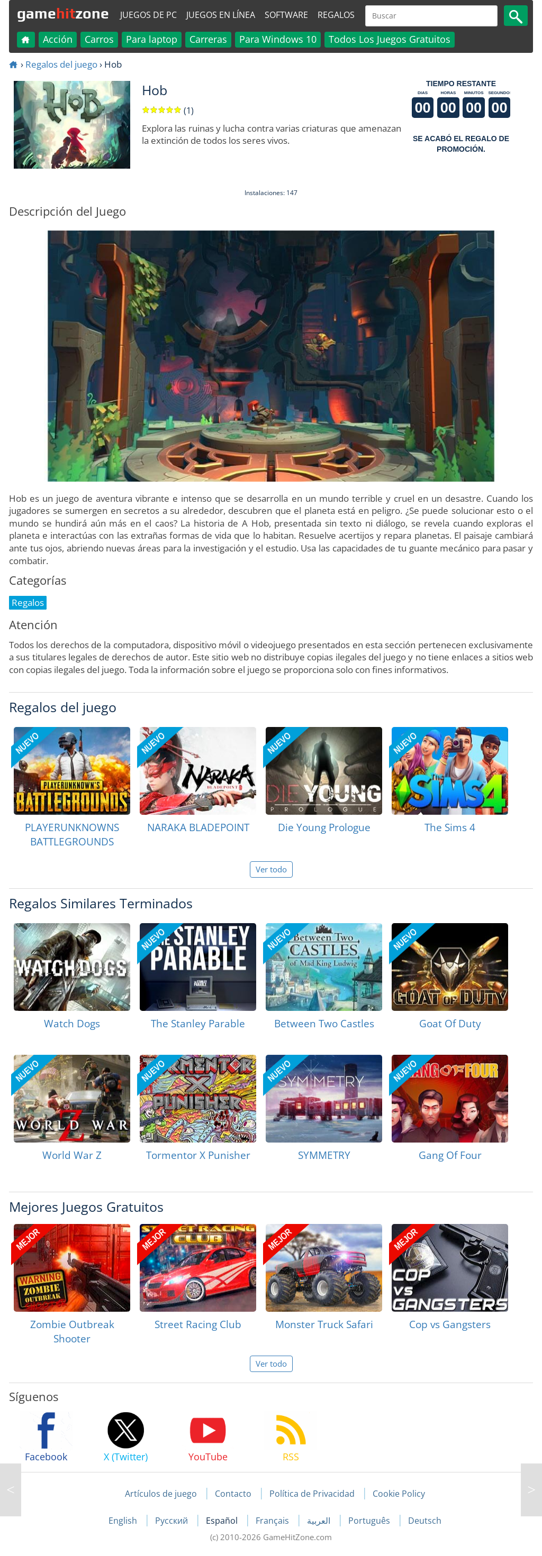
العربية (319, 1520)
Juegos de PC (148, 15)
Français (273, 1520)
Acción (58, 39)
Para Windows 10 (278, 39)
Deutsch (424, 1520)
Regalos (336, 15)
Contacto (233, 1493)
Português (370, 1520)
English (124, 1520)
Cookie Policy (399, 1493)
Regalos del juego (61, 64)
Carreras (208, 39)
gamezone (63, 13)
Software (286, 15)
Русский (172, 1520)
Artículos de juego (161, 1493)
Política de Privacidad (312, 1493)
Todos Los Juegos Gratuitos (389, 39)
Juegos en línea (220, 15)
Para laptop (151, 39)
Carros (99, 39)
